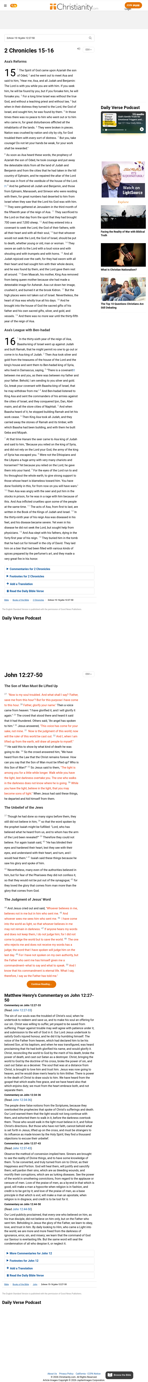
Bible (6, 600)
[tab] (49, 569)
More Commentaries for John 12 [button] (29, 1253)
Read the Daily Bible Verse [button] (25, 591)
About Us (52, 1373)
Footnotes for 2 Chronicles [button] (25, 576)
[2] (74, 370)
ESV (88, 49)
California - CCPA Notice (88, 1373)
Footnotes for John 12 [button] (22, 1260)
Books (21, 600)
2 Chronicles (38, 600)
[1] (5, 186)
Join (133, 5)
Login (128, 9)
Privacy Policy (66, 1373)
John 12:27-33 (22, 1010)
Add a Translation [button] (20, 584)
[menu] (5, 6)
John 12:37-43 (22, 1148)
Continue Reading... (41, 984)
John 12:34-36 (22, 1100)
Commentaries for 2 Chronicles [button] (28, 569)
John (35, 1284)
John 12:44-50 (22, 1209)
